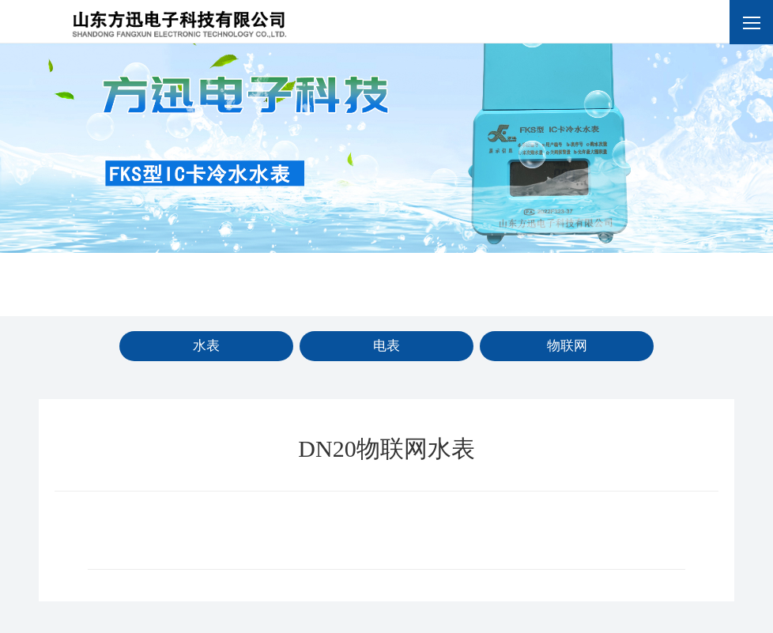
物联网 (567, 345)
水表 (206, 345)
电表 (386, 345)
